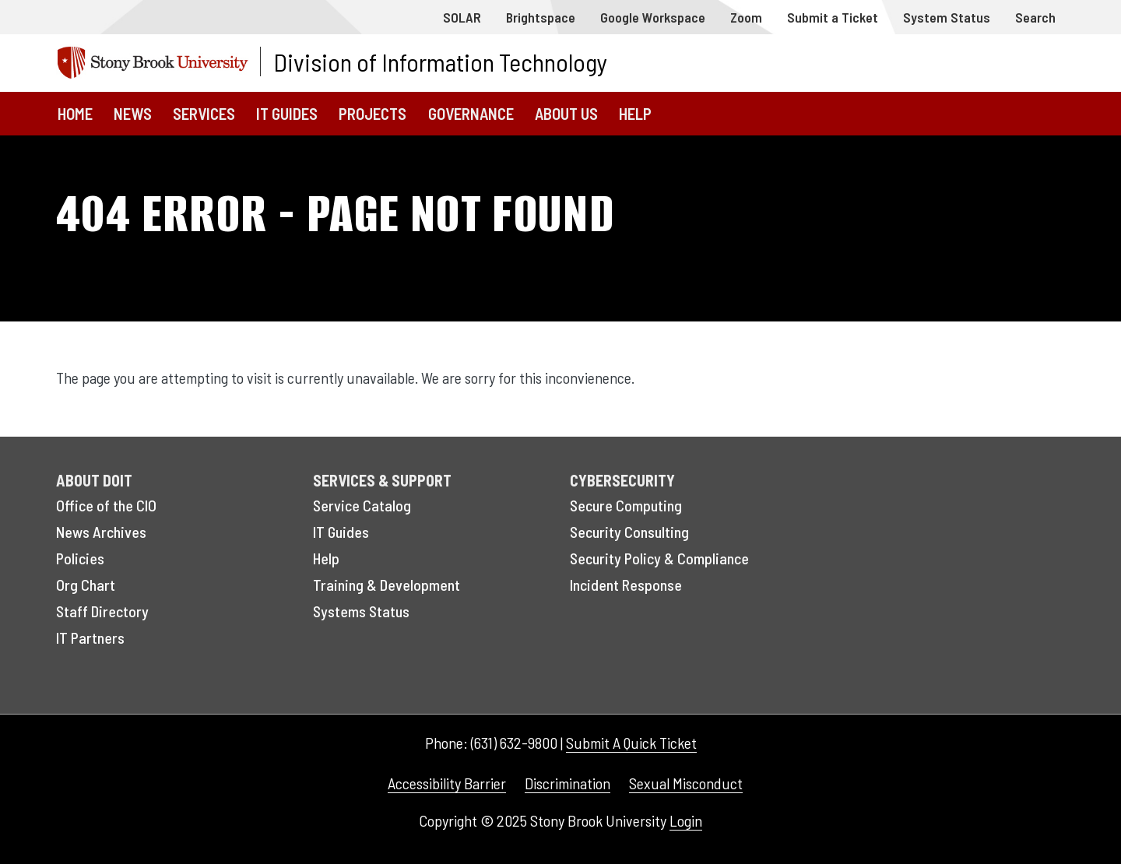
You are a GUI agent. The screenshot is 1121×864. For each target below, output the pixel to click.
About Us (566, 113)
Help (635, 113)
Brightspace (540, 17)
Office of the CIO (106, 505)
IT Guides (287, 113)
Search (1035, 17)
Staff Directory (102, 611)
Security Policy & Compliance (659, 558)
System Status (946, 17)
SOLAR (462, 17)
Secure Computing (626, 505)
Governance (471, 113)
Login (685, 820)
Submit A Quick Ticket (631, 742)
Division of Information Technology (440, 61)
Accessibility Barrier (447, 783)
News (133, 113)
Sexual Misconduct (686, 783)
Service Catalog (362, 505)
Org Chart (85, 584)
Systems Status (361, 611)
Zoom (746, 17)
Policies (80, 558)
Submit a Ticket (832, 17)
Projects (372, 113)
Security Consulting (629, 531)
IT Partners (90, 637)
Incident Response (626, 584)
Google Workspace (652, 17)
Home (75, 113)
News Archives (101, 531)
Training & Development (386, 584)
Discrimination (567, 783)
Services (204, 113)
